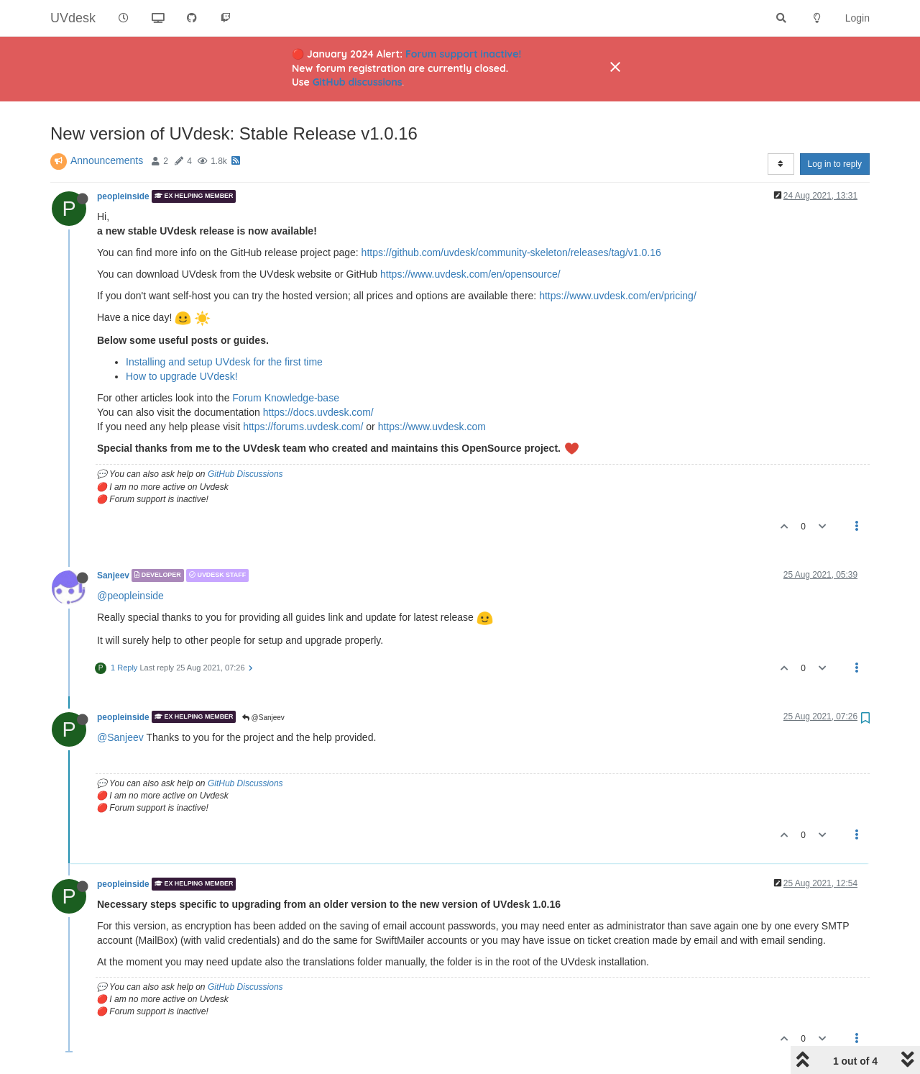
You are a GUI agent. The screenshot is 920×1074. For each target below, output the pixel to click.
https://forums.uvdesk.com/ (303, 426)
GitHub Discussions (245, 474)
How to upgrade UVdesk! (182, 376)
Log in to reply (835, 164)
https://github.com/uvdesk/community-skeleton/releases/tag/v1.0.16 (511, 252)
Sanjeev (113, 575)
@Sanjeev (263, 718)
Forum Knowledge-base (285, 398)
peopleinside (123, 196)
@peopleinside (130, 595)
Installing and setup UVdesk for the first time (224, 362)
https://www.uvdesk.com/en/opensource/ (470, 274)
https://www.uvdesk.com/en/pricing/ (617, 295)
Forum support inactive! (463, 53)
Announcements (106, 160)
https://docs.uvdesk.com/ (318, 412)
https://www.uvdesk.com (432, 426)
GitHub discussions (357, 82)
